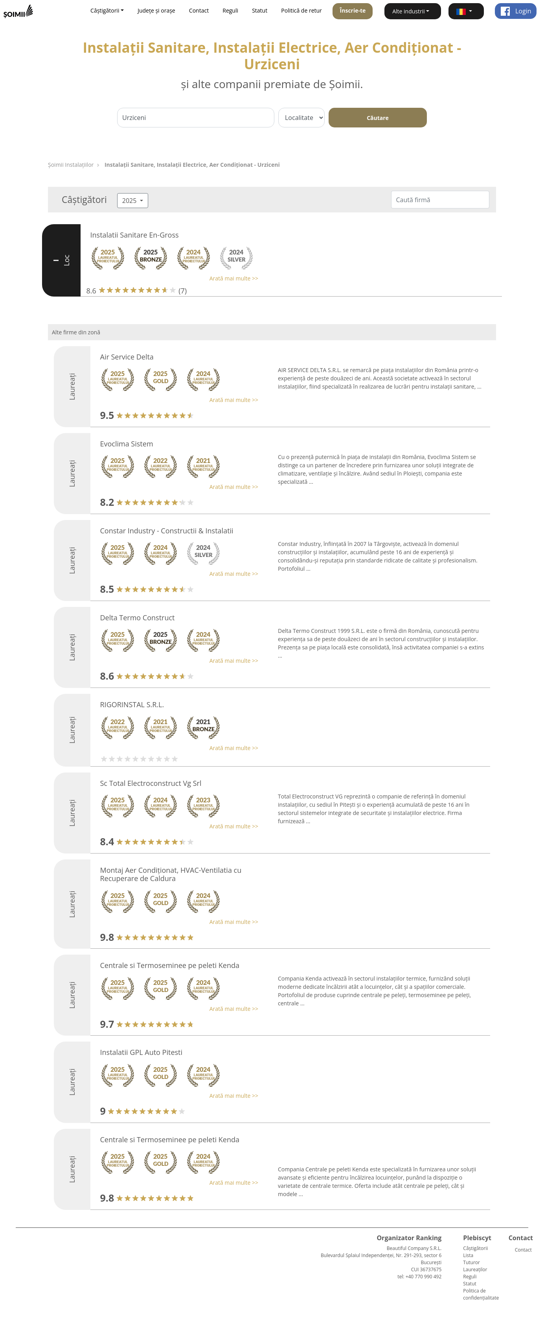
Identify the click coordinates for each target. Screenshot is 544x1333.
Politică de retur (301, 10)
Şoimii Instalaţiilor (71, 164)
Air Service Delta (127, 356)
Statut (259, 10)
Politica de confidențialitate (481, 1294)
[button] (465, 11)
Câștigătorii (475, 1248)
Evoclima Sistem (126, 443)
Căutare (378, 118)
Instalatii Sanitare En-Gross (134, 235)
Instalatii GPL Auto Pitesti (141, 1052)
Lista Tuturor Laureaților (475, 1262)
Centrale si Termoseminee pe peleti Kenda (169, 965)
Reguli (230, 10)
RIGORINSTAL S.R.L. (132, 704)
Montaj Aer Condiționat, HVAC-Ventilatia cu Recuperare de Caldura (171, 874)
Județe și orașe (156, 10)
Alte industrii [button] (408, 11)
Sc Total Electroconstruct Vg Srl (151, 783)
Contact (199, 10)
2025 (130, 200)
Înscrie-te (353, 10)
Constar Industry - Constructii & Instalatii (166, 530)
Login (515, 11)
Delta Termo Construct (137, 617)
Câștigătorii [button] (104, 10)
